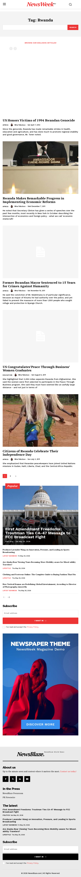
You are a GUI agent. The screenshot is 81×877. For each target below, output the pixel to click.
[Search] (72, 27)
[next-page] (16, 476)
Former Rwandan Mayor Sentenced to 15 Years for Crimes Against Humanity (39, 284)
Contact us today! (68, 771)
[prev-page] (11, 48)
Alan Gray (9, 541)
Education (7, 375)
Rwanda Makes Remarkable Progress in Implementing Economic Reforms (33, 200)
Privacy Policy (32, 627)
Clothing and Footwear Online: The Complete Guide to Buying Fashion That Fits (39, 574)
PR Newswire (9, 797)
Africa (5, 125)
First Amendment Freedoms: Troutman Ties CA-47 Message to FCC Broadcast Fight (37, 533)
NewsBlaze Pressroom (13, 793)
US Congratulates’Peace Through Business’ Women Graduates (36, 368)
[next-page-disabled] (15, 48)
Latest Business (10, 556)
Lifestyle (7, 568)
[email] (40, 613)
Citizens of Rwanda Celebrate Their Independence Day (30, 453)
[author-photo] (12, 125)
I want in (41, 621)
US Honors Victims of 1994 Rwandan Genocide (39, 120)
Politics (6, 815)
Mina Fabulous (19, 125)
